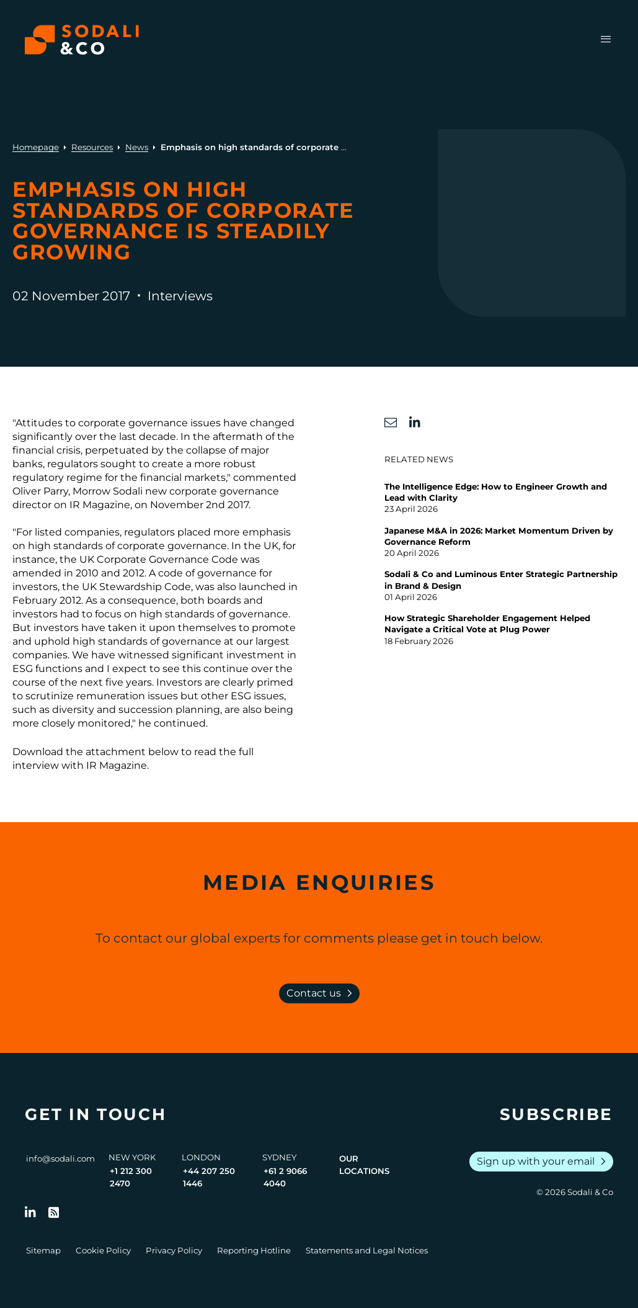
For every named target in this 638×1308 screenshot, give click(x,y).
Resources (92, 147)
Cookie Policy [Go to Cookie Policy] (103, 1250)
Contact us (321, 993)
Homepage (35, 147)
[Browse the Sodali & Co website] (82, 40)
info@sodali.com (60, 1158)
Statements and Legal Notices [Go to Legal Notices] (367, 1250)
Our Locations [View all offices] (364, 1164)
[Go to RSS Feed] (54, 1212)
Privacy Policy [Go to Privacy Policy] (174, 1250)
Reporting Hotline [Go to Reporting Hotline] (254, 1250)
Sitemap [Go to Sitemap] (43, 1250)
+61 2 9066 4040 (285, 1177)
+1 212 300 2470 (131, 1177)
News (136, 147)
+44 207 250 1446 (209, 1177)
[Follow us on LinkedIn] (30, 1212)
